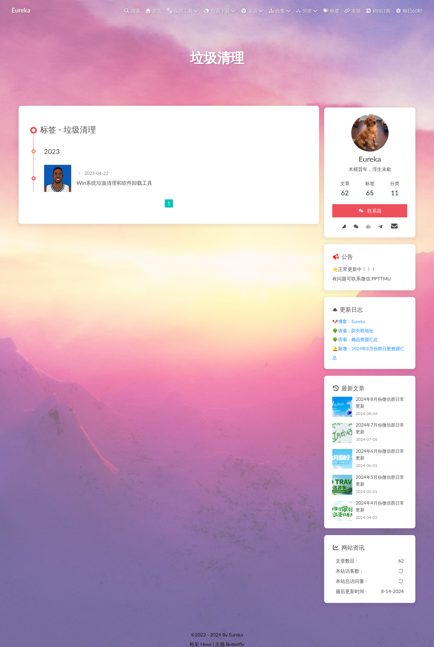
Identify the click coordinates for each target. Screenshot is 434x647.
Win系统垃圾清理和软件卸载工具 (117, 187)
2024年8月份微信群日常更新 (377, 393)
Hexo (205, 628)
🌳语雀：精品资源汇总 (348, 340)
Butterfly (235, 628)
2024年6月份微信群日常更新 (377, 442)
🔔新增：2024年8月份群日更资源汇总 (364, 349)
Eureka (21, 10)
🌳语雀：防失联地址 (346, 331)
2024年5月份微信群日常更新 (377, 466)
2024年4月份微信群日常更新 (377, 490)
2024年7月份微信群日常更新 (377, 417)
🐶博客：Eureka (342, 322)
